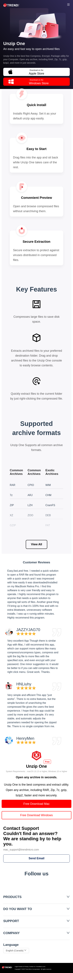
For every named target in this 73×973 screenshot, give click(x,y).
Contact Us (32, 966)
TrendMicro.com (40, 966)
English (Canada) (16, 950)
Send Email (36, 858)
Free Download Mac (36, 803)
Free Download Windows (36, 815)
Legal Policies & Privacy (22, 966)
